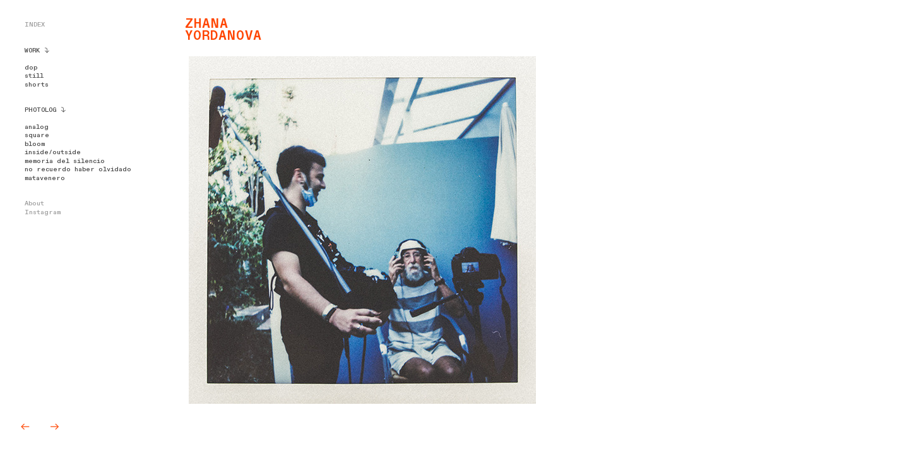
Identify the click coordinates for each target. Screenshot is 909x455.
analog (37, 127)
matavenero (45, 178)
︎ (54, 427)
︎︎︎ (28, 427)
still (34, 75)
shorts (37, 84)
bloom (35, 144)
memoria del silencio (65, 161)
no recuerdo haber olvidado (78, 169)
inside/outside (53, 152)
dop (31, 67)
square (37, 135)
